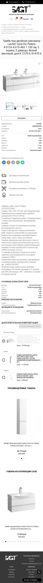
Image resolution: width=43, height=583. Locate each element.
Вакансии (11, 574)
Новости (31, 559)
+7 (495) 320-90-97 (28, 2)
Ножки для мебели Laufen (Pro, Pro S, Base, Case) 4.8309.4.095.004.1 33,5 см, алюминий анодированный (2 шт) (28, 358)
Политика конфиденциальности (31, 563)
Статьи (31, 561)
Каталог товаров (31, 569)
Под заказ (21, 118)
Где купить (31, 577)
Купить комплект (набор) (30, 326)
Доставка (31, 572)
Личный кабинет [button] (12, 2)
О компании (11, 569)
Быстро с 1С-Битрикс (30, 580)
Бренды (11, 572)
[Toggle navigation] (32, 19)
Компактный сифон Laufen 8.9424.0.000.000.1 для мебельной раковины (27, 375)
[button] (19, 458)
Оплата (31, 574)
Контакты (11, 577)
